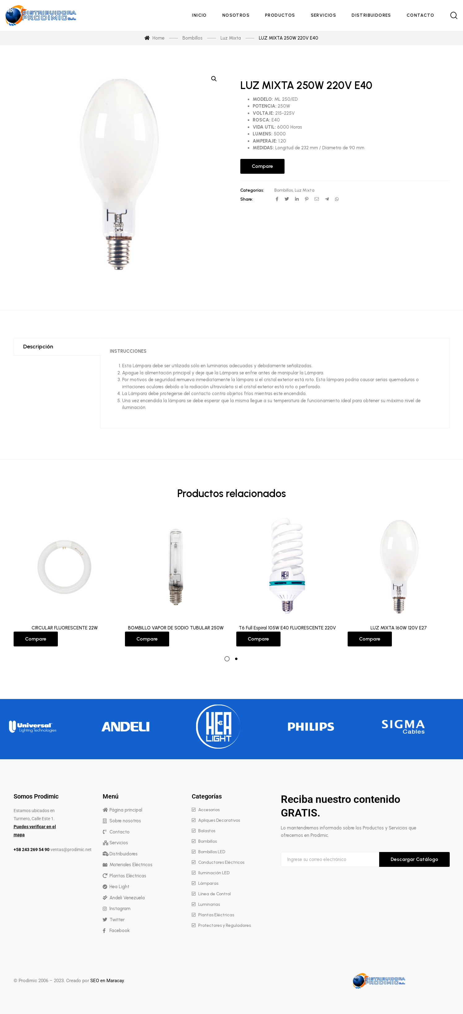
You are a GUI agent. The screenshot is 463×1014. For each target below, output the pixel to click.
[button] (214, 78)
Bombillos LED (211, 851)
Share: (246, 199)
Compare (262, 166)
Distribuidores (123, 854)
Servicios (118, 843)
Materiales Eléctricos (130, 864)
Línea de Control (214, 894)
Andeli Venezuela (127, 898)
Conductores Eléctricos (221, 862)
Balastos (206, 830)
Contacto (119, 832)
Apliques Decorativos (219, 820)
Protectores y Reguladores (224, 925)
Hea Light (119, 886)
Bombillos (283, 190)
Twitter (117, 919)
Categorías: (252, 190)
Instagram (120, 908)
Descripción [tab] (38, 346)
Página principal (125, 810)
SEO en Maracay (107, 980)
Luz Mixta (305, 190)
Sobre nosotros (125, 821)
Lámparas (208, 883)
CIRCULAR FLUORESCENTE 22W (65, 628)
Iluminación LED (213, 873)
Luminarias (209, 904)
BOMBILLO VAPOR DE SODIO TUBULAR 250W (176, 628)
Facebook (119, 930)
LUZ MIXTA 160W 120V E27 (399, 628)
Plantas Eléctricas (127, 876)
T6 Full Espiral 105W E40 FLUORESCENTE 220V (287, 628)
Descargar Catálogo (414, 859)
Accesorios (209, 809)
